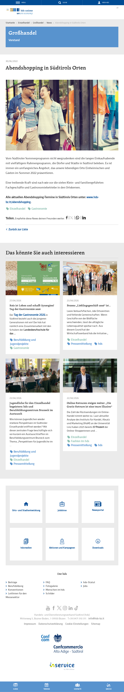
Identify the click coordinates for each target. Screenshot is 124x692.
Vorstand (14, 40)
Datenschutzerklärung (50, 624)
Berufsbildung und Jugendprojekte (23, 342)
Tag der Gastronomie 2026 (29, 315)
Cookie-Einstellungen (76, 624)
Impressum (30, 624)
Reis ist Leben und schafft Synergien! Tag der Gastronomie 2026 (32, 307)
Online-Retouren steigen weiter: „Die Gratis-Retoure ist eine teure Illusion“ (89, 404)
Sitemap (95, 624)
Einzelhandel (15, 209)
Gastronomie (37, 209)
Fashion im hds (78, 441)
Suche (65, 3)
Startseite (10, 22)
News (49, 22)
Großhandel (38, 22)
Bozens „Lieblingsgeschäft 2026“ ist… (89, 305)
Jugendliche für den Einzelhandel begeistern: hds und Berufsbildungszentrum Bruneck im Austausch (31, 408)
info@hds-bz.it (96, 618)
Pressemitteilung (79, 344)
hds (98, 344)
